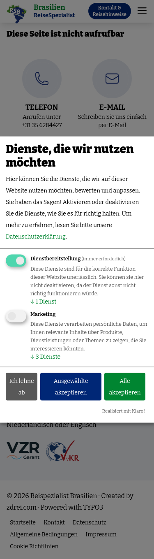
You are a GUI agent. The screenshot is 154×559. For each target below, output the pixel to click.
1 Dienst (43, 301)
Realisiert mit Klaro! (123, 411)
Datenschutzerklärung (36, 236)
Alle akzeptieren (124, 386)
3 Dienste (45, 356)
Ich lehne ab (21, 386)
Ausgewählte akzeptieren (71, 386)
